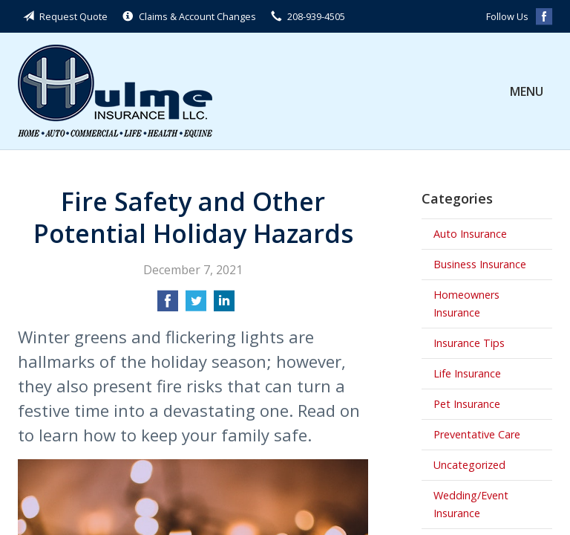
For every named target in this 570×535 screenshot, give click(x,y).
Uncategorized (469, 465)
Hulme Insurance (115, 91)
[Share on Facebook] (167, 305)
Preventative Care (476, 434)
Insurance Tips (469, 343)
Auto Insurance (470, 234)
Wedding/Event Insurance (470, 504)
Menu (526, 91)
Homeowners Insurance (466, 304)
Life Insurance (467, 373)
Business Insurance (479, 264)
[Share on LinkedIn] (224, 305)
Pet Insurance (466, 404)
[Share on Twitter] (196, 305)
